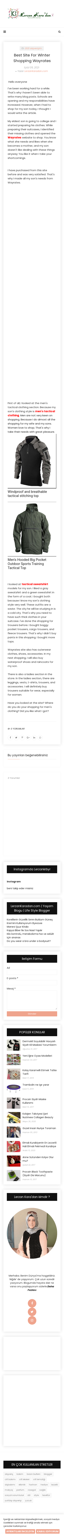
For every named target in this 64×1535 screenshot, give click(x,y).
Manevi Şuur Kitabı (18, 926)
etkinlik (22, 1484)
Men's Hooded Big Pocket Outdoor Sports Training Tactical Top (27, 564)
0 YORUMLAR (18, 728)
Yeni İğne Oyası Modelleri (37, 1055)
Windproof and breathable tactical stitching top (27, 494)
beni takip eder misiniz (20, 888)
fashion (33, 1484)
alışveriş (9, 1474)
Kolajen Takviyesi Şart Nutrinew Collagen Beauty (38, 1115)
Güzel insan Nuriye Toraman (39, 1128)
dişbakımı (10, 1484)
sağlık (42, 1489)
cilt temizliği (39, 1479)
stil (28, 1495)
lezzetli (54, 1484)
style (36, 1495)
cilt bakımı (10, 1479)
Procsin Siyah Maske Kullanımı (34, 1101)
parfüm (20, 1489)
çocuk (28, 1500)
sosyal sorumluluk (14, 1495)
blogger (48, 1474)
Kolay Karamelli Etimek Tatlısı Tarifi (40, 1072)
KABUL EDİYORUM (48, 1531)
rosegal (32, 1489)
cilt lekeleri (24, 1479)
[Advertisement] (32, 209)
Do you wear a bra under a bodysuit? (29, 941)
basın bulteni (33, 1474)
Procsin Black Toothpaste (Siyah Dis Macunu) (38, 1173)
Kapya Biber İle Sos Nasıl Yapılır (24, 930)
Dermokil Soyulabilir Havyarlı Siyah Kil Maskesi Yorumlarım (39, 1043)
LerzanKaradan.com (36, 71)
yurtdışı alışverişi (13, 1500)
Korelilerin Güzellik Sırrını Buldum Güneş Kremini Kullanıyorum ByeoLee (30, 921)
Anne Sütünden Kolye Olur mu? (38, 1159)
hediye (44, 1484)
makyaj (9, 1489)
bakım (20, 1474)
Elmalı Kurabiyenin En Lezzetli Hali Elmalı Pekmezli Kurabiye (39, 1144)
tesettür (46, 1495)
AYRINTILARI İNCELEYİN (20, 1531)
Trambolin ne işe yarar (36, 1084)
